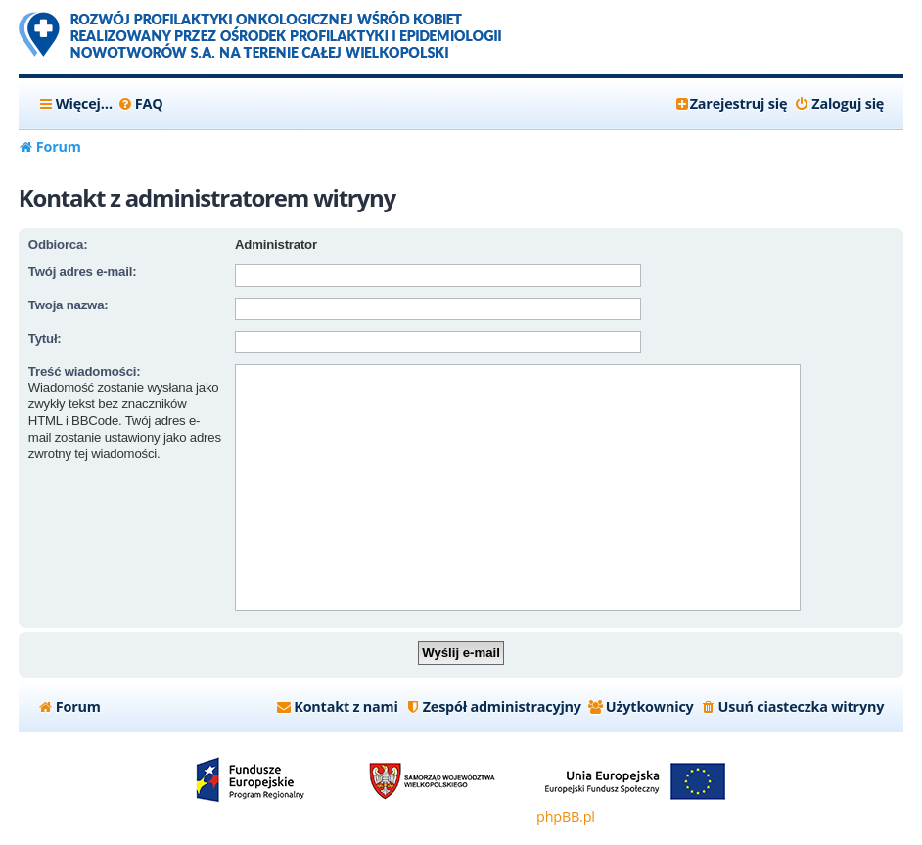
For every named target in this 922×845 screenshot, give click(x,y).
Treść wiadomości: (84, 371)
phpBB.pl (565, 816)
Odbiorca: (57, 244)
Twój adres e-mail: (82, 271)
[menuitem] (140, 103)
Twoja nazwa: (68, 305)
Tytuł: (45, 338)
